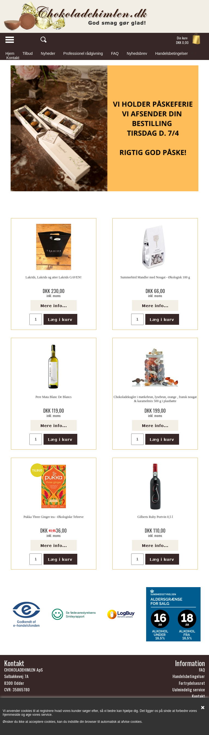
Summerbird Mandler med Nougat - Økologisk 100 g (155, 277)
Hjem (9, 53)
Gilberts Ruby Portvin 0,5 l (155, 517)
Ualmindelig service (188, 689)
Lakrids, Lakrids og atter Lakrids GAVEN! (54, 277)
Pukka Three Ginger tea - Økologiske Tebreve (53, 517)
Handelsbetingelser (171, 53)
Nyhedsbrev (137, 53)
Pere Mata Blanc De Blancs (53, 397)
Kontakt (12, 58)
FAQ (115, 53)
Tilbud (27, 53)
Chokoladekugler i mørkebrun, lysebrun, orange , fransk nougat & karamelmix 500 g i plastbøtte (155, 399)
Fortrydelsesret (192, 683)
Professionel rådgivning (83, 53)
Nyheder (48, 53)
